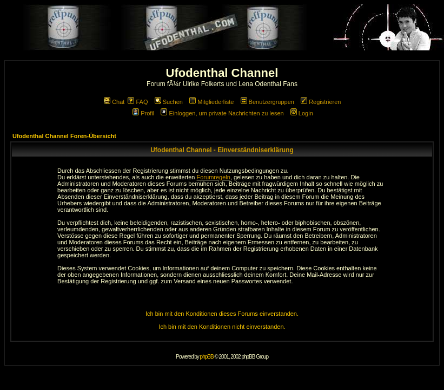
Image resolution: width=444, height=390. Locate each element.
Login (301, 113)
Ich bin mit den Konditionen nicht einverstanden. (221, 326)
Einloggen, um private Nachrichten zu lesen (222, 113)
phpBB (207, 357)
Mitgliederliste (211, 102)
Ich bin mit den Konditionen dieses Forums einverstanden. (222, 313)
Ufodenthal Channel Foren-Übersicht (64, 136)
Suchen (169, 102)
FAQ (138, 102)
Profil (143, 113)
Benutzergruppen (267, 102)
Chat (114, 102)
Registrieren (321, 102)
